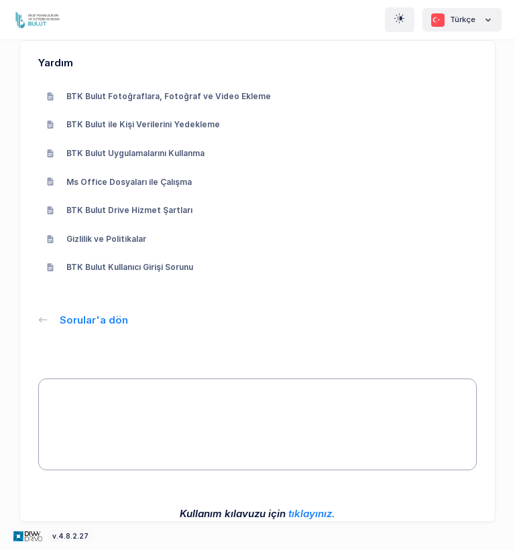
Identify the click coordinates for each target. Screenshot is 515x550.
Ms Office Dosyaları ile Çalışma (119, 182)
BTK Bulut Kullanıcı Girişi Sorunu (119, 267)
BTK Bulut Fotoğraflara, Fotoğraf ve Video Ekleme (158, 96)
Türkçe (462, 20)
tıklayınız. (311, 513)
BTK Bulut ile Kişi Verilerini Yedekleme (133, 124)
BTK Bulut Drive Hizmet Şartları (119, 210)
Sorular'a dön (83, 320)
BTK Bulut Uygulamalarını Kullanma (125, 153)
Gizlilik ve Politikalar (96, 239)
